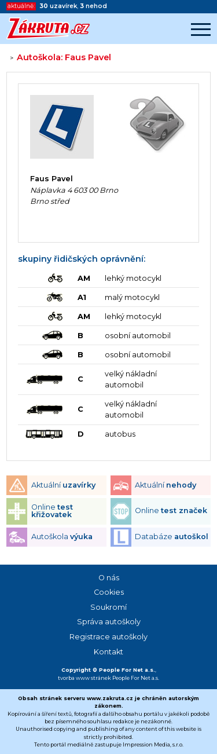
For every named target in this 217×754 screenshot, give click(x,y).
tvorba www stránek (84, 678)
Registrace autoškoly (108, 636)
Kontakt (108, 651)
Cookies (109, 592)
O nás (108, 577)
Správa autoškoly (109, 621)
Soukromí (108, 607)
